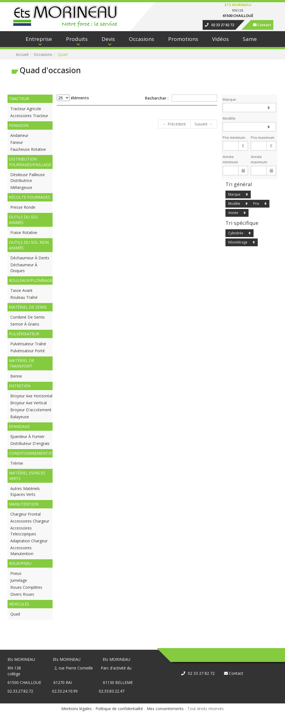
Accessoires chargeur (29, 521)
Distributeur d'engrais (30, 443)
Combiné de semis (27, 317)
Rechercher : (181, 98)
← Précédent (174, 124)
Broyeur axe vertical (28, 402)
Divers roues (22, 594)
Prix (256, 203)
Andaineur (19, 135)
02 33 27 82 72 (219, 24)
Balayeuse (19, 416)
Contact (262, 24)
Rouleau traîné (24, 297)
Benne (16, 376)
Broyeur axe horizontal (31, 395)
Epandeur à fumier (27, 436)
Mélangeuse (21, 187)
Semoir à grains (24, 324)
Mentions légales (76, 708)
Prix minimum (234, 137)
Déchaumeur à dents (29, 257)
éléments (73, 98)
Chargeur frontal (25, 514)
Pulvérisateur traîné (28, 343)
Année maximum (259, 159)
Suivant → (204, 124)
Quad (15, 614)
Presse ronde (22, 207)
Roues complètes (26, 587)
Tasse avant (21, 290)
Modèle (229, 118)
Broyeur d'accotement (30, 409)
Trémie (16, 463)
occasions (43, 54)
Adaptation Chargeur (29, 540)
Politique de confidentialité (119, 708)
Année (233, 212)
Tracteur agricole (25, 108)
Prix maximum (262, 137)
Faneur (16, 142)
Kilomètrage (237, 242)
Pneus (15, 573)
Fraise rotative (23, 232)
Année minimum (230, 159)
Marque (229, 99)
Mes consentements (165, 708)
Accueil (22, 54)
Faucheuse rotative (28, 149)
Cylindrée (235, 233)
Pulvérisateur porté (27, 350)
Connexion (9, 3)
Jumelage (18, 580)
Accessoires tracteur (29, 115)
